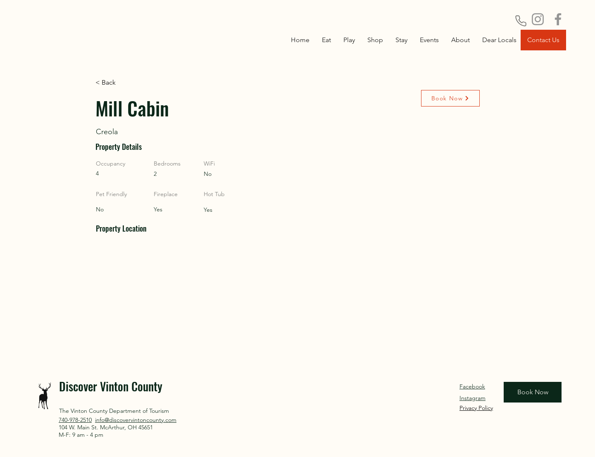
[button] (401, 40)
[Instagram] (538, 19)
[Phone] (521, 20)
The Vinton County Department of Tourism (114, 410)
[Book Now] (450, 98)
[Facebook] (558, 19)
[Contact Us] (543, 40)
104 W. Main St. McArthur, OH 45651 (106, 427)
